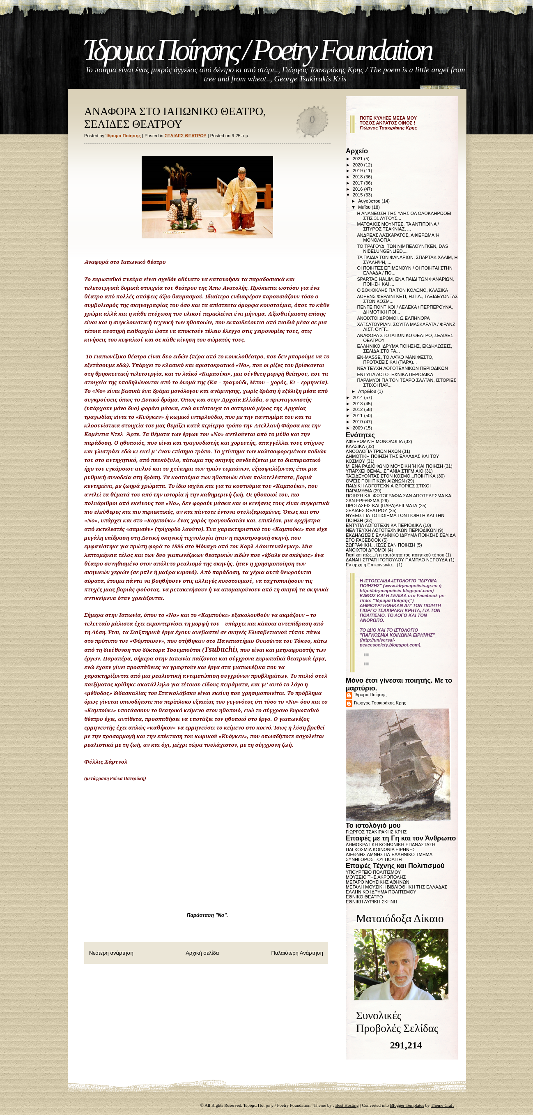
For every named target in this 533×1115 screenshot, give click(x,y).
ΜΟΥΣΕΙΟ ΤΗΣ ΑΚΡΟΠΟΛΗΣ (376, 877)
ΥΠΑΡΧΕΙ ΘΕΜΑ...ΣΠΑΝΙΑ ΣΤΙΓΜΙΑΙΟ (384, 471)
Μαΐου (365, 207)
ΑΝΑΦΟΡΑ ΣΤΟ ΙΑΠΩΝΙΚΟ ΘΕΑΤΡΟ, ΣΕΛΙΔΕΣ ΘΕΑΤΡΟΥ (175, 117)
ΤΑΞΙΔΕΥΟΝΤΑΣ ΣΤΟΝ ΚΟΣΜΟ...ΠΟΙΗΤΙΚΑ (391, 475)
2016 (358, 189)
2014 (358, 397)
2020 (358, 164)
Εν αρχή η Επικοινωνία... (371, 564)
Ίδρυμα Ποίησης (370, 694)
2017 (358, 182)
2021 (358, 158)
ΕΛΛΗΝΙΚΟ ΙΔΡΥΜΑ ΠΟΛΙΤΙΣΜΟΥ (381, 891)
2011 (358, 415)
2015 (358, 194)
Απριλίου (367, 391)
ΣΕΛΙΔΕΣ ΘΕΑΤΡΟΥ (186, 135)
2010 (358, 421)
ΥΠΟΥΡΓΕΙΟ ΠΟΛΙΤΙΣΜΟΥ (373, 872)
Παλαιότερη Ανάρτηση (297, 953)
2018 (358, 176)
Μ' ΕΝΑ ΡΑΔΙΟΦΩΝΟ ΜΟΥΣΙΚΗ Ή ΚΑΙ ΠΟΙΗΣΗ (394, 466)
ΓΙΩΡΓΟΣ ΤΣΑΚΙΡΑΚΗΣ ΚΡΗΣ (376, 831)
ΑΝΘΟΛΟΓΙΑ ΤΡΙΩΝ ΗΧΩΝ (373, 451)
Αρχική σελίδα (202, 953)
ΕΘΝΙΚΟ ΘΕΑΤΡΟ (364, 896)
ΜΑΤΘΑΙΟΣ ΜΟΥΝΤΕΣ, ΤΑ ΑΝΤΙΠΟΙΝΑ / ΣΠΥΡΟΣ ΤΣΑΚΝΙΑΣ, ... (398, 226)
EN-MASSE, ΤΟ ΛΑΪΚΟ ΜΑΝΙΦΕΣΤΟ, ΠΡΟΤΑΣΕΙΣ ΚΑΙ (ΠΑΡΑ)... (395, 360)
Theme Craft (442, 1105)
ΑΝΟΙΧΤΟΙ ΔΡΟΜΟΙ (366, 549)
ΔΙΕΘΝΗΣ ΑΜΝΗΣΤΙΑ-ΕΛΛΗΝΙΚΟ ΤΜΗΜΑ (389, 854)
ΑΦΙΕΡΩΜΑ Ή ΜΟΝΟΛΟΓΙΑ (374, 441)
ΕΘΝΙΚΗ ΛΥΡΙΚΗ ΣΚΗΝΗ (371, 901)
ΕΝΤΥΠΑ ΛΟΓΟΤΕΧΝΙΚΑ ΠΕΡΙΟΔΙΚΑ (395, 374)
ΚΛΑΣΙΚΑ (355, 446)
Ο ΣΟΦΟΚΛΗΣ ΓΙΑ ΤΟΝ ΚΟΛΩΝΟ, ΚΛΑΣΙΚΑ (402, 290)
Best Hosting (346, 1105)
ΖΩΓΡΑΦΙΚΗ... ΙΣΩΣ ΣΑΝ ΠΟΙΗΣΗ (380, 544)
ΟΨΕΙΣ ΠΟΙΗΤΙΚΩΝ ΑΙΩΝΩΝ (375, 480)
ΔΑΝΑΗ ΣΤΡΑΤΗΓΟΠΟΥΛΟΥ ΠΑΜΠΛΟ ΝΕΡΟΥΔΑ (397, 559)
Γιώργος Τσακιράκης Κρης (380, 702)
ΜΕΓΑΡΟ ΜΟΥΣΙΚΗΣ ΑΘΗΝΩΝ (377, 882)
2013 (358, 403)
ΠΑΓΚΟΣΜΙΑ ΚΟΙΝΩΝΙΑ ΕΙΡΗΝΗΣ (381, 849)
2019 (358, 170)
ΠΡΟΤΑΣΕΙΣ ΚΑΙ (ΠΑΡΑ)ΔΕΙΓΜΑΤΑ (381, 505)
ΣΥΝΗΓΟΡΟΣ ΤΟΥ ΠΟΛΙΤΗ (374, 859)
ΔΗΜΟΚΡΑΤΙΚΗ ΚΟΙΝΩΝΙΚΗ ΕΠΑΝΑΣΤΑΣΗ (390, 844)
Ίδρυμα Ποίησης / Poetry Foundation (257, 50)
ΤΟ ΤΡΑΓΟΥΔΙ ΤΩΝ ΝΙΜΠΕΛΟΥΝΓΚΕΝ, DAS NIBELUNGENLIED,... (402, 249)
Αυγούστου (369, 201)
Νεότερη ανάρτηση (111, 953)
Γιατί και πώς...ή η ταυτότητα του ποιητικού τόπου (395, 554)
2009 (358, 427)
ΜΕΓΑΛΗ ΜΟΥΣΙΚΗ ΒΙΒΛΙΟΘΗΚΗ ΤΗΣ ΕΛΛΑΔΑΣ (396, 886)
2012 (358, 409)
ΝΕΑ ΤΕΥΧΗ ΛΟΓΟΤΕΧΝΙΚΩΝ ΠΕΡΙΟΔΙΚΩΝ (402, 368)
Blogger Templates (407, 1105)
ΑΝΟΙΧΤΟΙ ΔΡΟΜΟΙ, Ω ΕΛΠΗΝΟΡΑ (393, 318)
